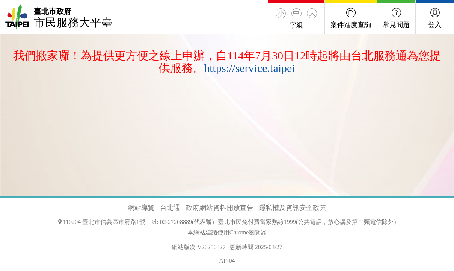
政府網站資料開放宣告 (219, 208)
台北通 (170, 208)
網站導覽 (141, 208)
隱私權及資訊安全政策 (292, 208)
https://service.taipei (249, 68)
